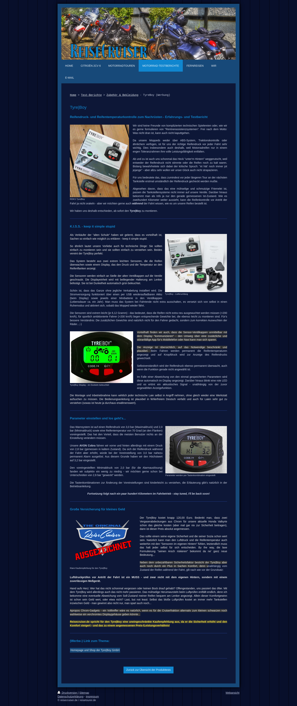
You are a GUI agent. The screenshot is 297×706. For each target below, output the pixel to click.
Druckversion (68, 692)
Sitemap (84, 692)
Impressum (92, 696)
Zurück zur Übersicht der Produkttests (148, 669)
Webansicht (232, 692)
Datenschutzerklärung (70, 696)
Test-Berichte (91, 95)
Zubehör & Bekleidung (122, 95)
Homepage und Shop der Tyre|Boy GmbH (95, 650)
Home (73, 95)
